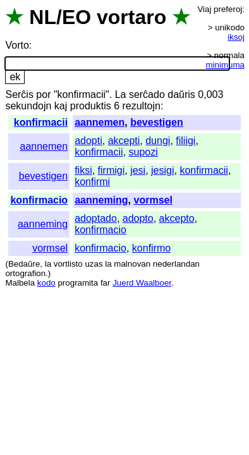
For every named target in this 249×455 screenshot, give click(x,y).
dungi (157, 140)
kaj (60, 105)
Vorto (16, 45)
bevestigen (156, 122)
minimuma (225, 65)
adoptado (96, 218)
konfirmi (92, 181)
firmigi (111, 170)
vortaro (131, 17)
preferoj (228, 9)
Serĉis (19, 94)
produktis (90, 105)
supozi (143, 152)
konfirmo (151, 248)
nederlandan (176, 264)
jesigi (162, 170)
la (48, 264)
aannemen (99, 122)
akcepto (177, 218)
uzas (93, 264)
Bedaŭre (24, 264)
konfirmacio (39, 200)
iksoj (236, 37)
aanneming (101, 200)
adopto (138, 218)
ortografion (25, 273)
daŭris (181, 94)
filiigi (185, 140)
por (43, 94)
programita (78, 283)
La (120, 94)
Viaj (204, 9)
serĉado (147, 94)
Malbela (20, 283)
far (105, 283)
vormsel (153, 200)
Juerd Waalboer (141, 283)
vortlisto (68, 264)
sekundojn (28, 105)
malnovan (132, 264)
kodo (46, 283)
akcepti (124, 140)
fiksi (83, 170)
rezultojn (141, 105)
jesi (137, 170)
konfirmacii (41, 122)
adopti (88, 140)
